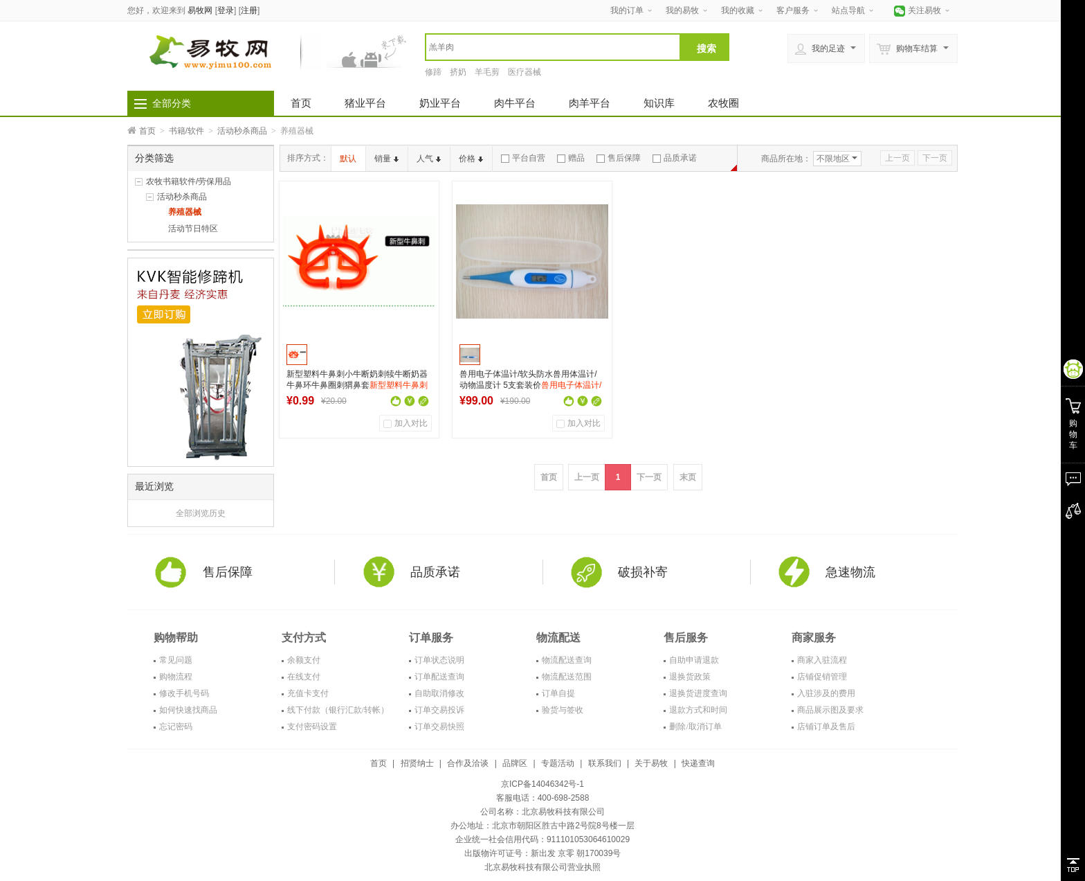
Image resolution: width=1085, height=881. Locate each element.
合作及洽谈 (468, 763)
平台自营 (523, 158)
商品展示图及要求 (830, 710)
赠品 (571, 158)
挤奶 (458, 72)
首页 (301, 103)
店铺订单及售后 (826, 726)
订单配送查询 (439, 677)
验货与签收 (562, 710)
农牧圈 (723, 103)
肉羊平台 (589, 103)
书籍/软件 (186, 131)
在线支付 (303, 677)
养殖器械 (184, 212)
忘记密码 (175, 726)
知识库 (659, 103)
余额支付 (303, 660)
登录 (225, 10)
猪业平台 (365, 103)
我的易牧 (682, 10)
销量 (386, 158)
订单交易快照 (439, 726)
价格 (471, 158)
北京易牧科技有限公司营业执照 (542, 867)
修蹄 (433, 72)
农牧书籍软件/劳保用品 (188, 181)
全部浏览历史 (201, 513)
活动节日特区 (193, 228)
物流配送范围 (567, 677)
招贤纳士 (417, 763)
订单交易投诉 (439, 710)
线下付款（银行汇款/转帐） (338, 710)
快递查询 (698, 763)
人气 (429, 158)
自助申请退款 (694, 660)
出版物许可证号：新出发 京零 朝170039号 (542, 853)
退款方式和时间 (698, 710)
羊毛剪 (487, 72)
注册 (249, 10)
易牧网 (200, 10)
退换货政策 (690, 677)
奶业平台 (440, 103)
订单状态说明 (439, 660)
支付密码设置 (312, 726)
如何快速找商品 (188, 710)
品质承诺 (675, 158)
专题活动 (557, 763)
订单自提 (558, 693)
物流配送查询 (567, 660)
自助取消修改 (439, 693)
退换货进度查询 (698, 693)
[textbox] (553, 47)
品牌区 (514, 763)
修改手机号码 (184, 693)
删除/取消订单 (695, 726)
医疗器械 (524, 72)
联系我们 (604, 763)
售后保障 (618, 158)
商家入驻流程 (822, 660)
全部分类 (171, 103)
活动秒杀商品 (242, 131)
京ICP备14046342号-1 (542, 784)
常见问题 (175, 660)
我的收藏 (737, 10)
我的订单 (627, 10)
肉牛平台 (515, 103)
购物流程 (175, 677)
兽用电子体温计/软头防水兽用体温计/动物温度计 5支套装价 (530, 385)
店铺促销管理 (822, 677)
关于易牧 (651, 763)
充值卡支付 (308, 693)
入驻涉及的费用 (826, 693)
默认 (348, 158)
